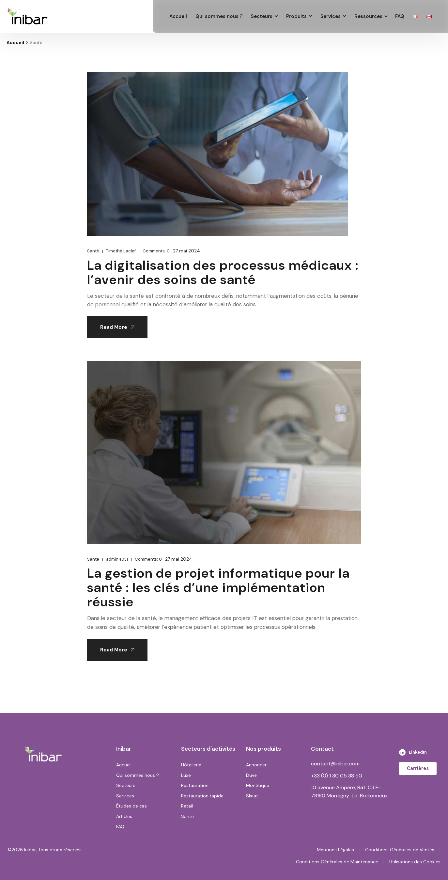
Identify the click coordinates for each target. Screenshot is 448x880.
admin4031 (117, 559)
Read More (117, 327)
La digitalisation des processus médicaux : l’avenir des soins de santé (223, 272)
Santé (93, 251)
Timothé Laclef (121, 251)
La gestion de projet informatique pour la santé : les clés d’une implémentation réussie (218, 587)
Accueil (15, 42)
